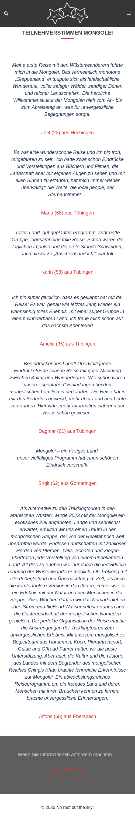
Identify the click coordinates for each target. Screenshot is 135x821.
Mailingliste (67, 770)
